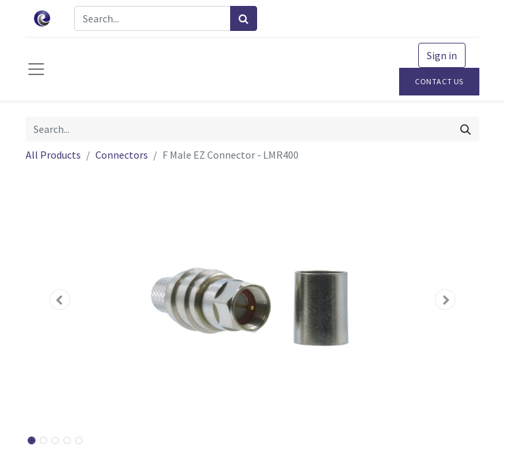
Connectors (121, 154)
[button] (60, 299)
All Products (53, 154)
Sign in (442, 55)
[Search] (243, 18)
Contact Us (439, 81)
